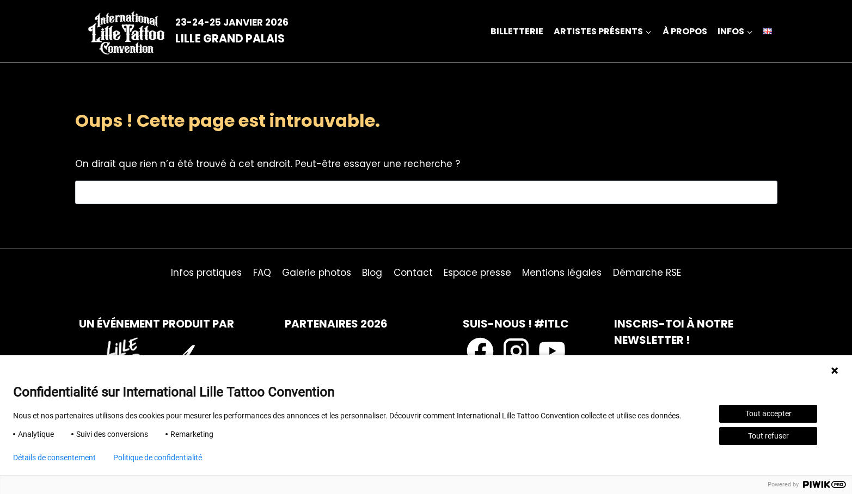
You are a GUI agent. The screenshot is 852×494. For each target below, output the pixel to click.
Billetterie (517, 31)
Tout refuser (768, 435)
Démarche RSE (647, 272)
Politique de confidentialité (157, 457)
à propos (685, 31)
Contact (413, 272)
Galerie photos (316, 272)
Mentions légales (562, 272)
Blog (372, 272)
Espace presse (477, 272)
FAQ (262, 272)
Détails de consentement (54, 457)
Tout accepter (768, 413)
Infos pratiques (206, 272)
